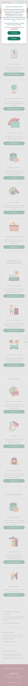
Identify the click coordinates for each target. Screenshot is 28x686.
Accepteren (14, 32)
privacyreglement (16, 27)
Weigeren (14, 38)
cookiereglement (14, 29)
